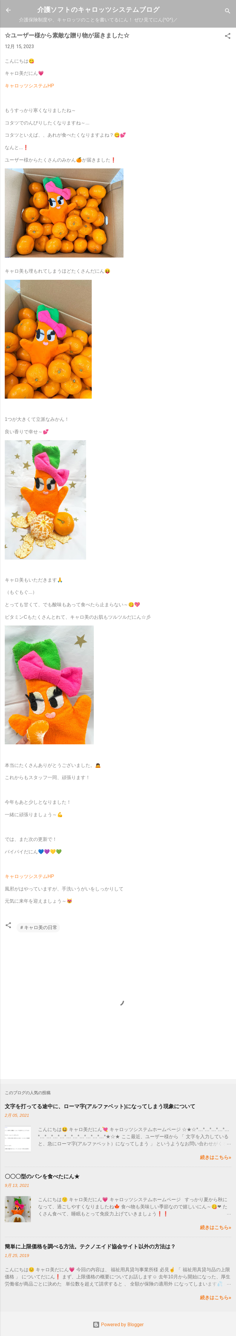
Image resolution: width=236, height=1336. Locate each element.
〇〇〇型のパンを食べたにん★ (42, 1176)
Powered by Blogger (118, 1324)
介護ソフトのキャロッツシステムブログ (98, 9)
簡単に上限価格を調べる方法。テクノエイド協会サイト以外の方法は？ (90, 1247)
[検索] (227, 12)
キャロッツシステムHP (29, 85)
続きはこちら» (215, 1157)
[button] (227, 37)
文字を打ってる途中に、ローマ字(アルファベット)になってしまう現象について (100, 1106)
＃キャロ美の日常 (38, 927)
